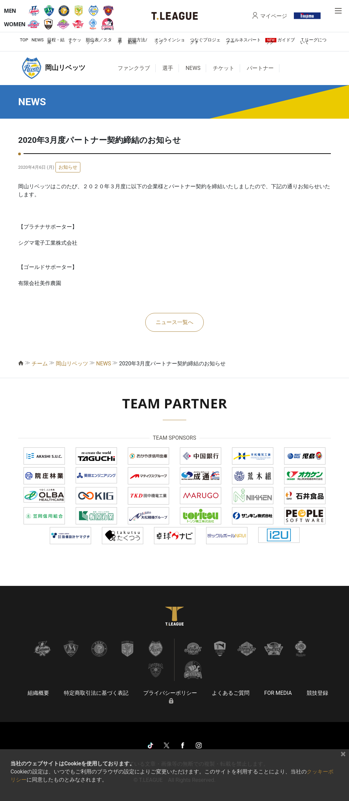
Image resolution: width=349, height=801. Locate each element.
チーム (40, 363)
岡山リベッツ (72, 363)
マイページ (273, 15)
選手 (120, 41)
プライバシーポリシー (170, 693)
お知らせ (68, 167)
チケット (74, 41)
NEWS (38, 39)
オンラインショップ (169, 41)
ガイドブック (280, 41)
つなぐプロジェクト (205, 41)
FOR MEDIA (278, 693)
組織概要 (38, 693)
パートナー (260, 68)
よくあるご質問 (230, 693)
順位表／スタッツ (99, 41)
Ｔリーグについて (313, 41)
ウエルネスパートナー (243, 41)
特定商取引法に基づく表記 (96, 693)
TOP (24, 39)
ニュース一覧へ (174, 322)
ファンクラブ (134, 68)
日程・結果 (56, 41)
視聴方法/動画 (137, 41)
